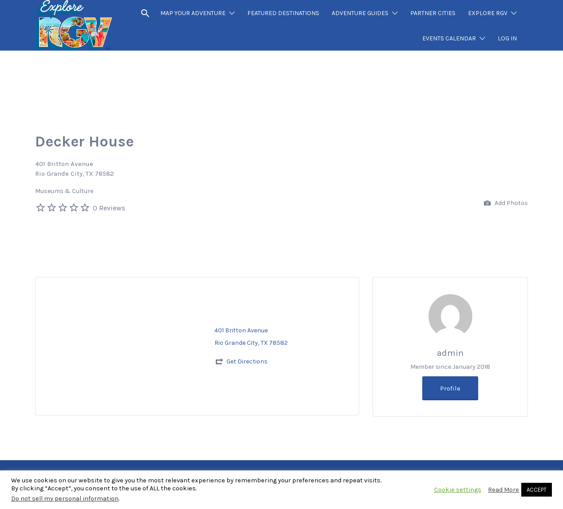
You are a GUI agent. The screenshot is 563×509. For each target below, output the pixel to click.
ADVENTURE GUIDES (360, 13)
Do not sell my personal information (65, 498)
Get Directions (247, 361)
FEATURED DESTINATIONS (283, 13)
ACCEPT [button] (537, 489)
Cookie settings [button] (457, 489)
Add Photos (506, 203)
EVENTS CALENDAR (449, 38)
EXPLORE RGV (487, 13)
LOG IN (507, 38)
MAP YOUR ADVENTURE (193, 13)
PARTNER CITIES (433, 13)
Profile (450, 388)
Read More (503, 489)
